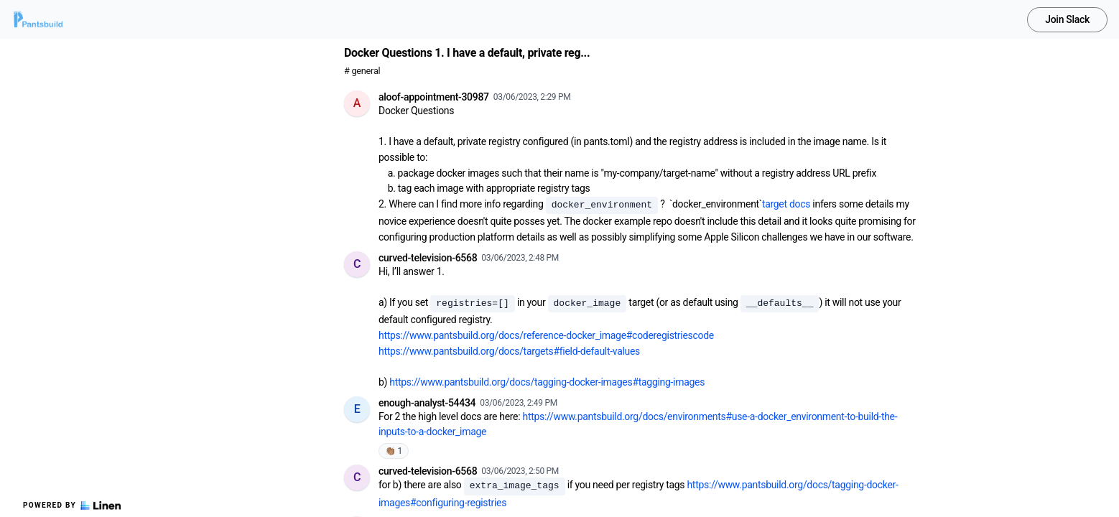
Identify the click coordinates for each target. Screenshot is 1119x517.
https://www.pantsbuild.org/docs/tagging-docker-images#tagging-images (547, 382)
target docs (786, 204)
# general (362, 70)
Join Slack (1067, 19)
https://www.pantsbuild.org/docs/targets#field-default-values (509, 351)
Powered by (72, 505)
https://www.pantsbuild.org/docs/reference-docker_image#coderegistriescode (546, 335)
